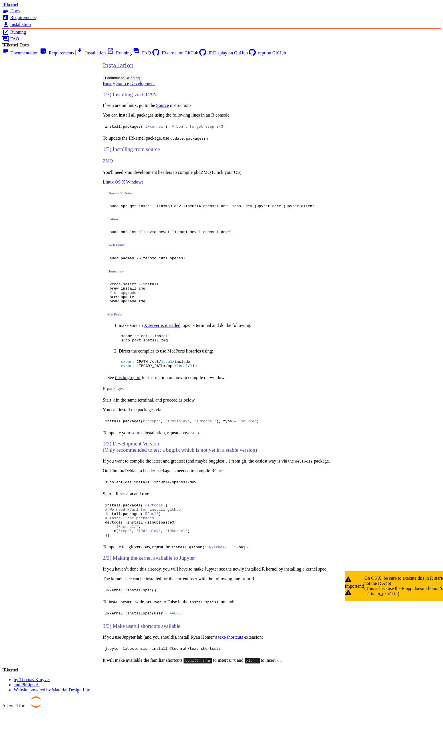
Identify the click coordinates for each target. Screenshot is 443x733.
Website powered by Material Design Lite (52, 712)
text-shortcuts (230, 658)
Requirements (19, 17)
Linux (108, 182)
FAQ (10, 39)
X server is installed (162, 333)
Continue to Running (122, 78)
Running (14, 32)
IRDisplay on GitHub (223, 52)
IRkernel (10, 4)
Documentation (20, 52)
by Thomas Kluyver (32, 701)
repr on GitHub (267, 52)
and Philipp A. (27, 707)
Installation (16, 24)
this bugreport (127, 388)
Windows (135, 182)
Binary (109, 83)
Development (142, 83)
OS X (120, 182)
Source (122, 83)
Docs (11, 10)
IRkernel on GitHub (175, 52)
